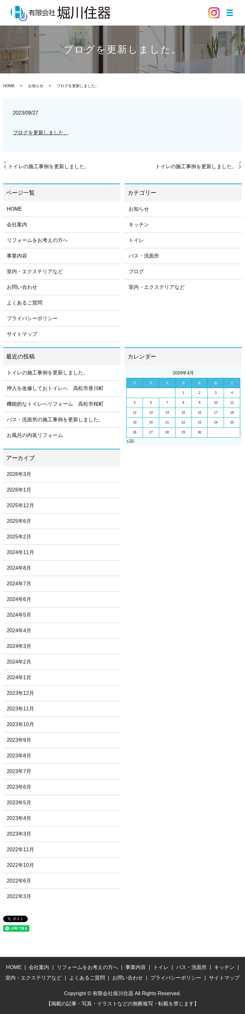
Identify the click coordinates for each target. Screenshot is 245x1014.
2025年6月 (19, 521)
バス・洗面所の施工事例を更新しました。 (55, 419)
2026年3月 (19, 474)
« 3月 (130, 440)
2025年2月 (19, 536)
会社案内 (17, 224)
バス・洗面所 (144, 256)
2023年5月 (19, 802)
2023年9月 (19, 740)
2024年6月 (19, 599)
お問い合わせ (22, 287)
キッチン (139, 224)
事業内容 (17, 256)
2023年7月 (19, 771)
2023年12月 (20, 693)
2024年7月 (19, 583)
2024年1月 (19, 677)
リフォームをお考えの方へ (37, 240)
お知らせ (35, 86)
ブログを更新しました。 (41, 132)
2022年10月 (20, 865)
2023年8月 (19, 755)
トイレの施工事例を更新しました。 (49, 166)
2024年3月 (19, 646)
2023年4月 (19, 818)
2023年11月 (20, 708)
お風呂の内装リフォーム (35, 435)
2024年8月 (19, 568)
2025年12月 (20, 505)
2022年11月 (20, 849)
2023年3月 (19, 834)
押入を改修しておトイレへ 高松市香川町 (55, 388)
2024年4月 (19, 630)
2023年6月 (19, 787)
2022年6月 (19, 880)
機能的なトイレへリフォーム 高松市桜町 (55, 404)
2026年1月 (19, 489)
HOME (9, 86)
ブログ (136, 271)
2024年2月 (19, 662)
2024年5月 (19, 615)
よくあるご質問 (24, 302)
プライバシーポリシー (32, 318)
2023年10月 (20, 724)
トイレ (136, 240)
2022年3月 (19, 896)
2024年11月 (20, 552)
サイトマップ (22, 334)
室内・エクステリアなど (35, 271)
